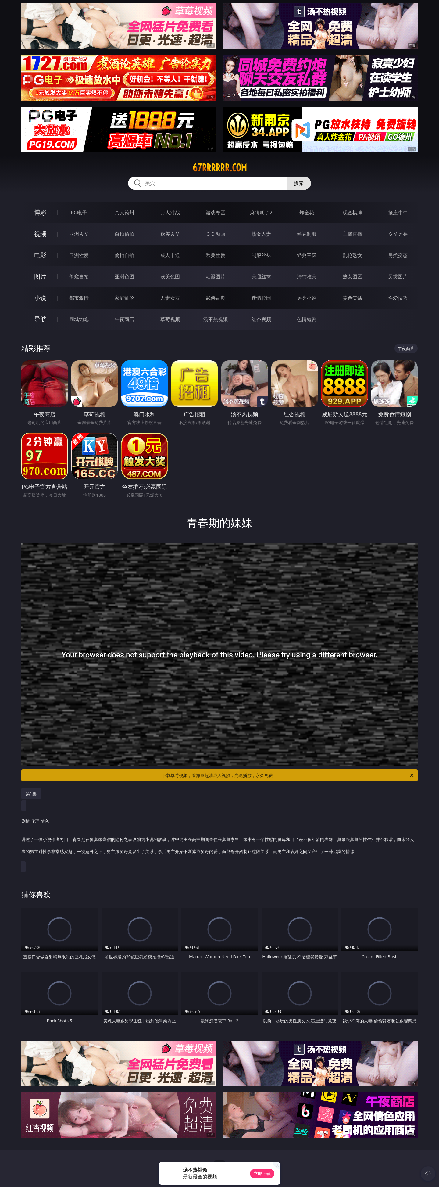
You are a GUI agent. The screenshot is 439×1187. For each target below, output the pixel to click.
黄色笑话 (352, 298)
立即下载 (262, 1173)
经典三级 (306, 255)
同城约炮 (79, 319)
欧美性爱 (215, 255)
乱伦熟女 (352, 255)
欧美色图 (170, 276)
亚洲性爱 (79, 255)
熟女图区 (352, 276)
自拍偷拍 (124, 234)
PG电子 (79, 212)
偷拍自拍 (124, 255)
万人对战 (170, 212)
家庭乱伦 (124, 298)
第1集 (31, 793)
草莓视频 (170, 319)
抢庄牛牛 (398, 212)
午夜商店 (124, 319)
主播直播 (352, 234)
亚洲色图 (124, 276)
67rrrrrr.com (219, 168)
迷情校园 (261, 298)
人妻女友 (170, 298)
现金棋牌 (352, 212)
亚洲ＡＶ (79, 234)
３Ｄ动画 (215, 234)
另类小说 (306, 298)
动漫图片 (215, 276)
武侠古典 (215, 298)
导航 (40, 319)
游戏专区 (215, 212)
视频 (40, 234)
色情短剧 (306, 319)
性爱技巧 (398, 298)
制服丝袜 (261, 255)
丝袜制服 (306, 234)
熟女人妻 (261, 234)
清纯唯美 (306, 276)
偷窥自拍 (79, 276)
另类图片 (398, 276)
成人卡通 (170, 255)
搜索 (299, 183)
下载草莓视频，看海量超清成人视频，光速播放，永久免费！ (288, 775)
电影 (40, 255)
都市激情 (79, 298)
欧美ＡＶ (170, 234)
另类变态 (398, 255)
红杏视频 (261, 319)
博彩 (40, 212)
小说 (40, 298)
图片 (40, 276)
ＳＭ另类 (398, 234)
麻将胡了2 (261, 212)
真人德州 (124, 212)
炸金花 (306, 212)
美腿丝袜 (261, 276)
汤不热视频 (215, 319)
